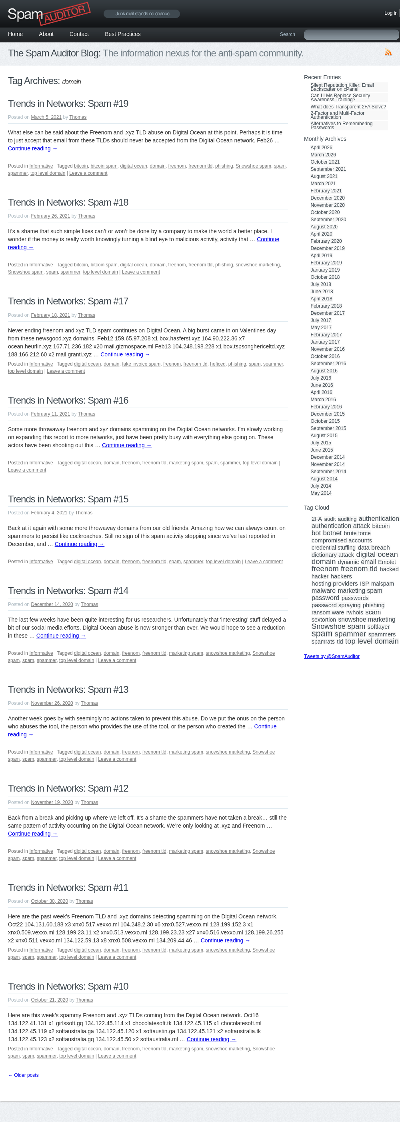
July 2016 (321, 378)
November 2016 (328, 349)
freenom (177, 166)
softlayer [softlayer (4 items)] (379, 627)
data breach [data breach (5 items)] (374, 547)
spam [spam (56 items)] (322, 633)
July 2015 (321, 443)
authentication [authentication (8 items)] (379, 518)
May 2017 (321, 327)
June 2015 (322, 450)
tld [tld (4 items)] (340, 641)
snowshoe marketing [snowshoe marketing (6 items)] (366, 619)
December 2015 (328, 414)
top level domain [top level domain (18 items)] (371, 641)
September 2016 (328, 363)
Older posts (23, 1075)
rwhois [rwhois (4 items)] (354, 612)
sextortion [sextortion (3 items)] (324, 619)
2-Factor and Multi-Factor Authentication (338, 115)
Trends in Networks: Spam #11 (68, 887)
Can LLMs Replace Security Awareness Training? (340, 97)
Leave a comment (88, 173)
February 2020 (326, 241)
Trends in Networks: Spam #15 (68, 499)
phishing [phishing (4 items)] (374, 605)
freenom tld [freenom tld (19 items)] (359, 569)
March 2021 (323, 183)
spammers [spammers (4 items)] (382, 634)
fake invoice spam (141, 364)
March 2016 (323, 399)
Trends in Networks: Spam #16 (68, 400)
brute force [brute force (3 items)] (357, 533)
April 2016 (321, 392)
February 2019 (326, 263)
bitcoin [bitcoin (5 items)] (381, 526)
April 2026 (321, 147)
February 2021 (326, 191)
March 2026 (323, 155)
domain (158, 166)
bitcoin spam (103, 166)
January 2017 (325, 342)
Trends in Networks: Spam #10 (68, 986)
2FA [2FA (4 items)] (317, 519)
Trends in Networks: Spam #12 (68, 788)
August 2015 (324, 435)
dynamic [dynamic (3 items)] (348, 562)
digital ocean (133, 166)
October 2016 (325, 356)
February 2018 (326, 306)
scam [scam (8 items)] (373, 612)
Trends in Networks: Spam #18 (68, 202)
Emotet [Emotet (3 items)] (387, 562)
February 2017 (326, 335)
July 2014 (321, 486)
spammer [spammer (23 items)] (350, 634)
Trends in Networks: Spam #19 (68, 103)
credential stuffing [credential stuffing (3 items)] (334, 547)
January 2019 (325, 270)
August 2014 (324, 479)
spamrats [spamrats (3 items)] (323, 641)
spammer (18, 173)
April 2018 (321, 299)
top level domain (47, 173)
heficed (218, 364)
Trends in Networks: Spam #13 (68, 689)
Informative (41, 166)
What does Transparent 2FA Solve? (348, 107)
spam (280, 166)
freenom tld (200, 166)
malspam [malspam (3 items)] (382, 583)
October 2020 (325, 212)
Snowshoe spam (253, 166)
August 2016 (324, 371)
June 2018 (322, 291)
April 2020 (321, 234)
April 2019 (321, 255)
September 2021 (328, 169)
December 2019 (328, 248)
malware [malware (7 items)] (324, 591)
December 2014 (328, 457)
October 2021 (325, 162)
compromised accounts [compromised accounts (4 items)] (342, 540)
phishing (224, 166)
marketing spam (186, 463)
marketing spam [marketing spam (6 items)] (360, 591)
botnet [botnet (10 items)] (332, 533)
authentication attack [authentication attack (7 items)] (341, 526)
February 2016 (326, 407)
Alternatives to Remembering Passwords (342, 125)
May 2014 (321, 493)
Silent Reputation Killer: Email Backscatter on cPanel (342, 87)
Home (15, 34)
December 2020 (328, 198)
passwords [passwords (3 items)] (355, 598)
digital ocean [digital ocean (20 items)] (377, 554)
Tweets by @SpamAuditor (332, 656)
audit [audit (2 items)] (330, 519)
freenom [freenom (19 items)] (325, 569)
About (46, 34)
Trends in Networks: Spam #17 (68, 301)
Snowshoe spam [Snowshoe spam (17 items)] (338, 626)
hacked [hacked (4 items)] (389, 569)
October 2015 (325, 421)
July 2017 (321, 320)
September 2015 (328, 428)
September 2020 (328, 219)
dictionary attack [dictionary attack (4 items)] (333, 555)
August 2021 (324, 176)
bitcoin (81, 166)
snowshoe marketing (258, 265)
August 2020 (324, 227)
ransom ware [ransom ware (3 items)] (328, 612)
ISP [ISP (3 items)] (364, 583)
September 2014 (328, 471)
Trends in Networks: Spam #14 (68, 590)
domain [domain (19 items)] (324, 561)
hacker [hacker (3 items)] (320, 576)
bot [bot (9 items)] (316, 533)
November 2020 (328, 205)
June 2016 (322, 385)
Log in (391, 13)
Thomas (77, 117)
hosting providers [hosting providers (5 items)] (335, 583)
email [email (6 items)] (368, 562)
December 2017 (328, 313)
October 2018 (325, 277)
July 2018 (321, 284)
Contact (79, 34)
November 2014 (328, 464)
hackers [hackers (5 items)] (341, 576)
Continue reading (33, 148)
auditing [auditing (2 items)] (347, 519)
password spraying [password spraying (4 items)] (336, 605)
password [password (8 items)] (326, 597)
